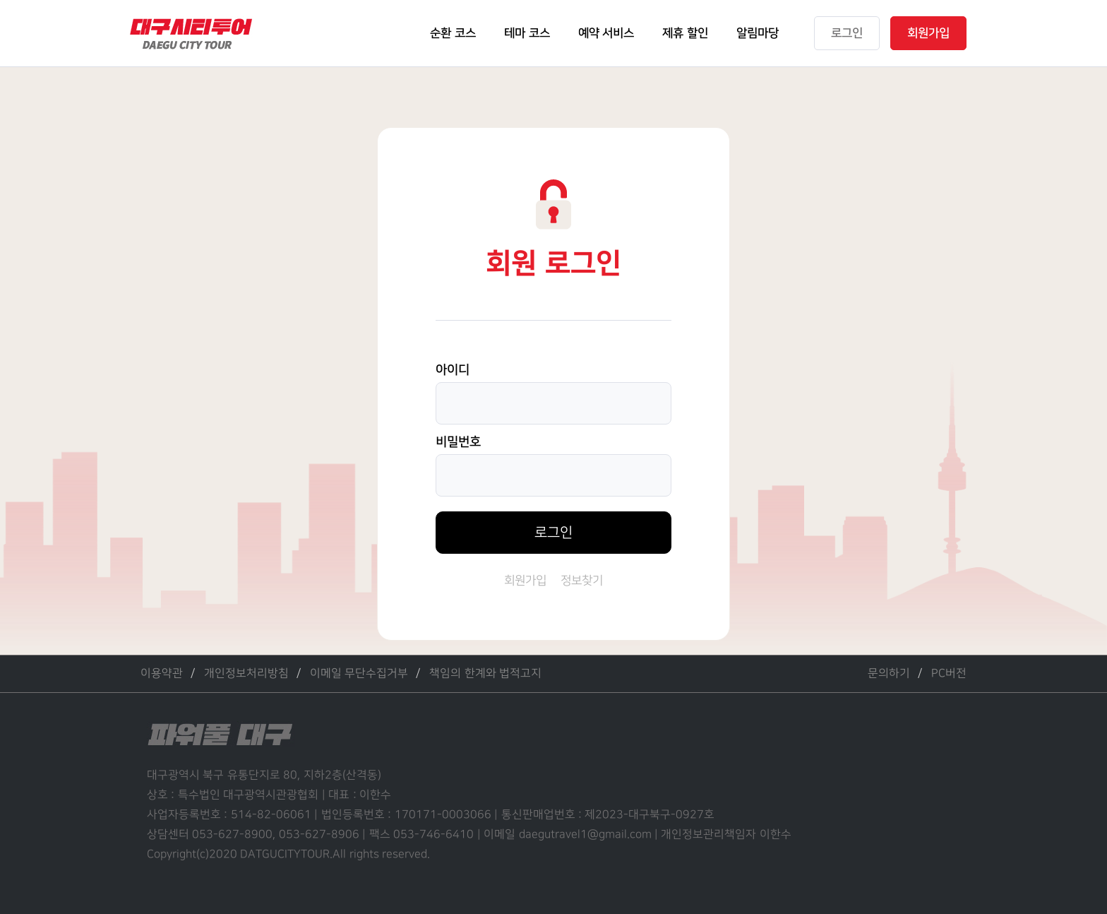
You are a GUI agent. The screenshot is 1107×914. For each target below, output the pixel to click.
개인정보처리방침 (246, 673)
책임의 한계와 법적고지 (485, 673)
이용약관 (161, 673)
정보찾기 (582, 580)
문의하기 (889, 673)
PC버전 (949, 673)
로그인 (553, 532)
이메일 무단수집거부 (359, 673)
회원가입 (525, 580)
